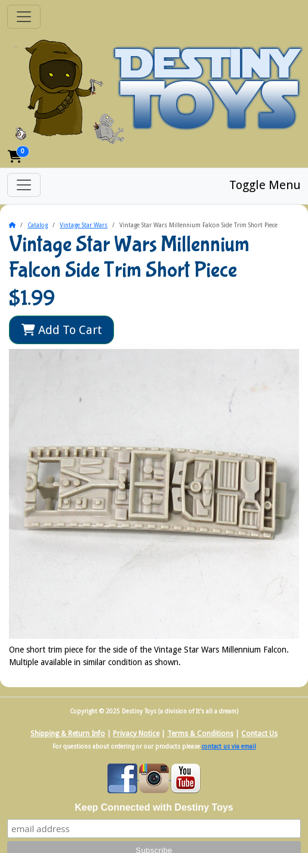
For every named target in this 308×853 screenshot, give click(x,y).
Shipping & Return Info (67, 734)
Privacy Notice (136, 734)
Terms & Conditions (200, 734)
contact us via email (229, 746)
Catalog (37, 225)
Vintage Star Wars (83, 225)
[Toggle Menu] (24, 185)
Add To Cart (61, 330)
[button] (15, 156)
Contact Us (259, 734)
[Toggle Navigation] (24, 17)
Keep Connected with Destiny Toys (154, 807)
